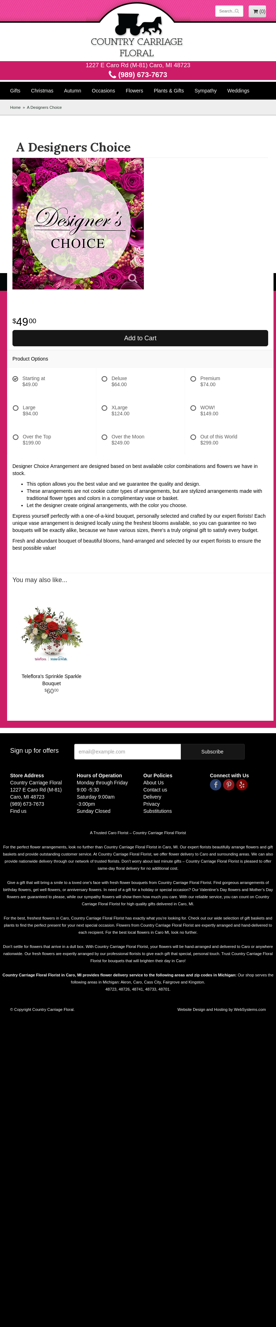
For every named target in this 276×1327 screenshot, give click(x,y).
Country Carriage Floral (138, 30)
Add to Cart (140, 338)
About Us (154, 782)
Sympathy (206, 91)
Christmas (42, 91)
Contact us (155, 790)
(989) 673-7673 (138, 75)
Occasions (103, 91)
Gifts (15, 91)
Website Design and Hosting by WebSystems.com (222, 1009)
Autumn (72, 91)
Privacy (152, 804)
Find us (18, 811)
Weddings (238, 91)
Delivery (153, 797)
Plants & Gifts (169, 91)
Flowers (134, 91)
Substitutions (158, 811)
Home (15, 107)
